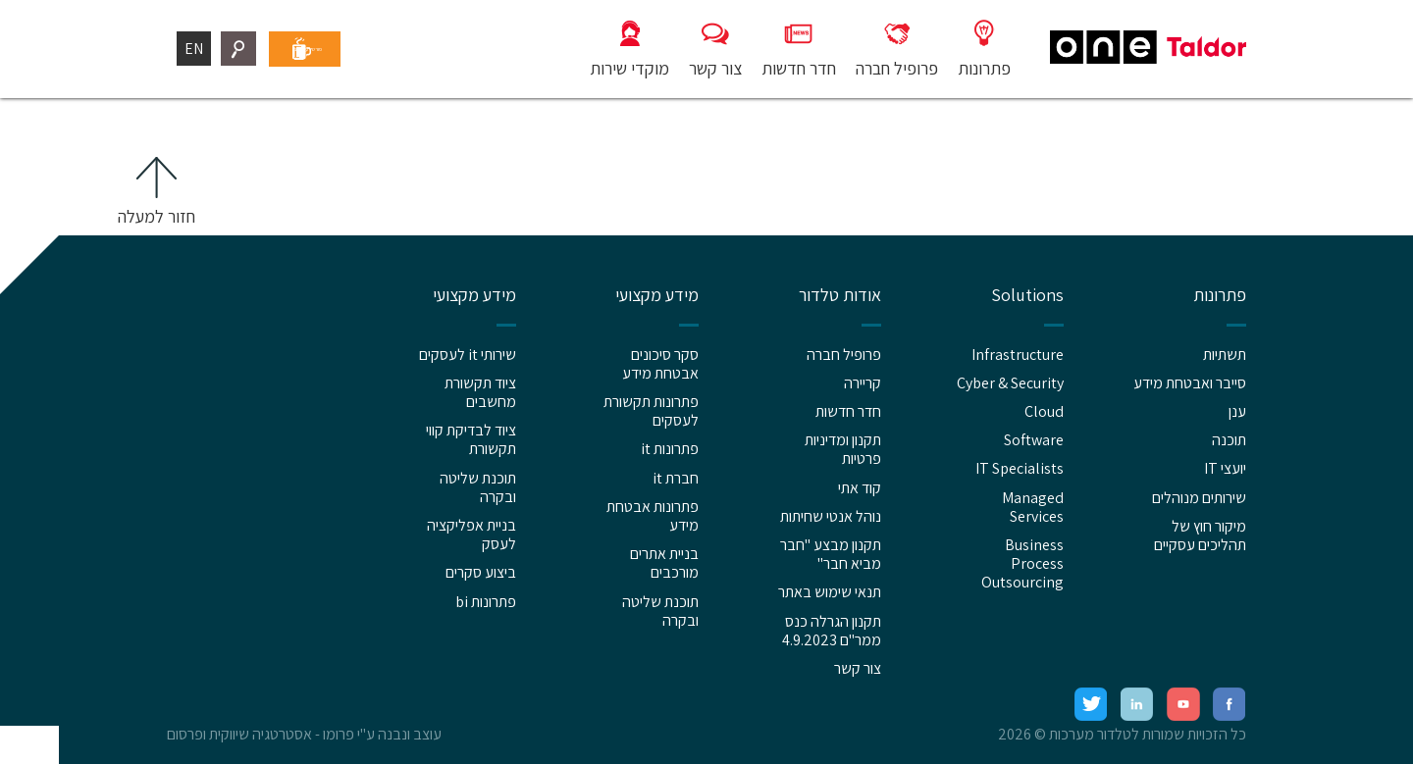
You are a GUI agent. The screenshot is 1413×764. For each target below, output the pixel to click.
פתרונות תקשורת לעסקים (651, 411)
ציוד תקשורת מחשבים (480, 392)
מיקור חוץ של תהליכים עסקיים (1200, 535)
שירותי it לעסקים (467, 354)
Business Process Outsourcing (1022, 563)
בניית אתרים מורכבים (664, 563)
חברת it (676, 478)
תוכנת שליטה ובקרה (660, 611)
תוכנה (1229, 440)
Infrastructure (1017, 354)
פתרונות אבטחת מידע (652, 515)
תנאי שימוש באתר (829, 592)
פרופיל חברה (844, 354)
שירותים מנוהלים (1199, 497)
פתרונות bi (485, 601)
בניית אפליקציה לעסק (471, 534)
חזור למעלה (156, 216)
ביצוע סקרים (480, 572)
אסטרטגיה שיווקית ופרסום (239, 734)
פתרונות (1219, 295)
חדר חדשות (848, 411)
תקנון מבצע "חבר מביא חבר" (830, 554)
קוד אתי (859, 488)
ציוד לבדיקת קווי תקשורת (471, 439)
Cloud (1044, 411)
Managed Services (1033, 507)
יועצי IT (1225, 468)
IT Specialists (1019, 468)
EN (193, 48)
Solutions (1027, 295)
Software (1034, 440)
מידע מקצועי (657, 295)
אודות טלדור (840, 295)
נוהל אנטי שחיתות (830, 516)
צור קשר (857, 668)
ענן (1237, 411)
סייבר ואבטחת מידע (1189, 383)
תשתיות (1224, 354)
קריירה (862, 383)
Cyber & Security (1010, 383)
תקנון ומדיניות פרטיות (843, 449)
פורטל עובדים (352, 48)
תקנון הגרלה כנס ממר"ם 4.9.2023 (831, 630)
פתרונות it (670, 448)
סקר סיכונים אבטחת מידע (660, 363)
